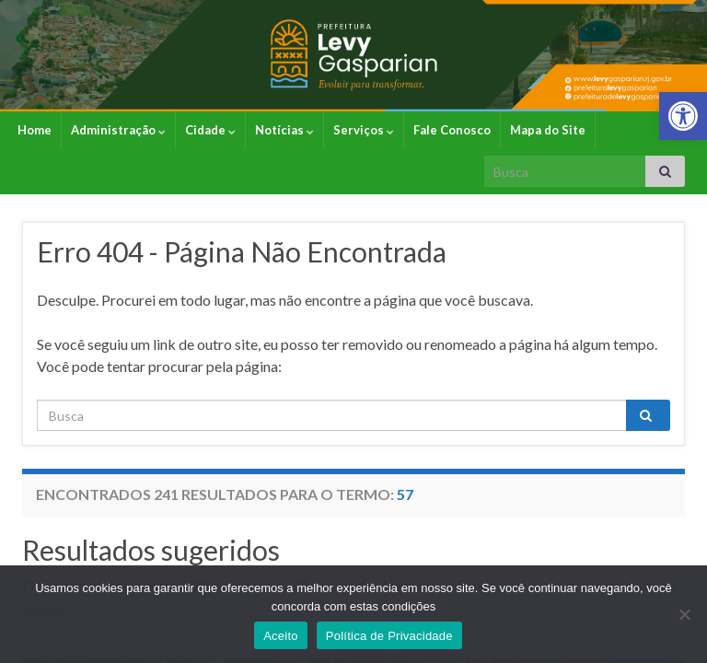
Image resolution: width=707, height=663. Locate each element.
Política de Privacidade (389, 636)
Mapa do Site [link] (547, 129)
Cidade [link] (210, 129)
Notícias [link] (284, 129)
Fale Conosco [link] (452, 129)
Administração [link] (118, 129)
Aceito (280, 636)
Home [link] (34, 129)
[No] (684, 614)
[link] (683, 116)
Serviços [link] (363, 129)
